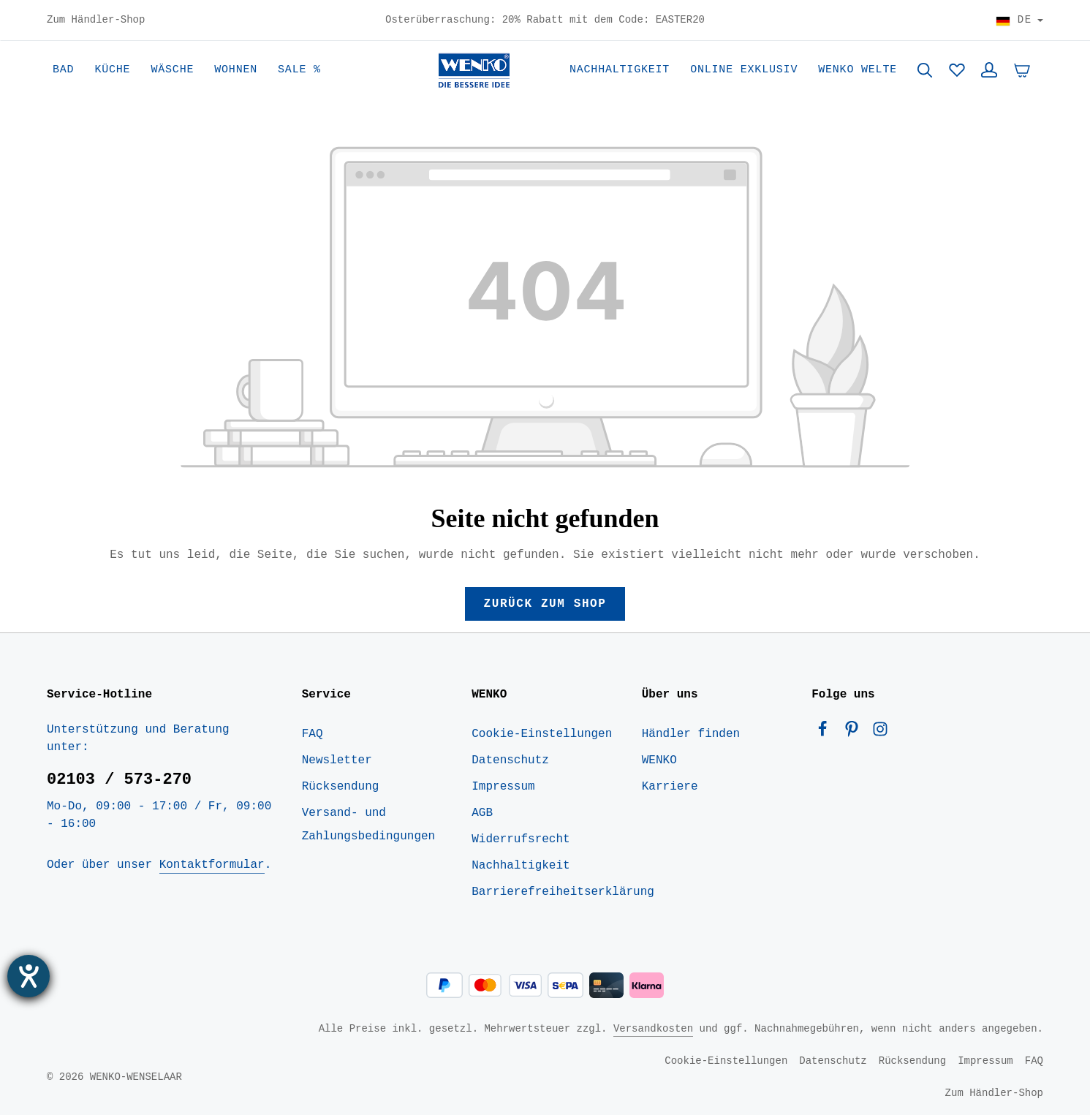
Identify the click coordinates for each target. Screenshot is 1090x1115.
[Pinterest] (855, 733)
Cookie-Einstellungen (542, 734)
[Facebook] (826, 733)
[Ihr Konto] (989, 70)
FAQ (312, 734)
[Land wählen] (1019, 20)
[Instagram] (880, 733)
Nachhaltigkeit (520, 866)
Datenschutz (510, 760)
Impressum (503, 787)
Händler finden (691, 734)
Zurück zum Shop (544, 604)
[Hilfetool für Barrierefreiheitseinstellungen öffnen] (28, 976)
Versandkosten (653, 1028)
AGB (482, 813)
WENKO (659, 760)
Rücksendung (340, 787)
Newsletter (337, 760)
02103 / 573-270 (119, 779)
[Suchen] (924, 70)
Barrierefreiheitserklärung (563, 892)
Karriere (670, 787)
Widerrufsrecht (520, 839)
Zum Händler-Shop (96, 20)
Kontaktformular (212, 865)
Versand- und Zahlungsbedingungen (368, 824)
